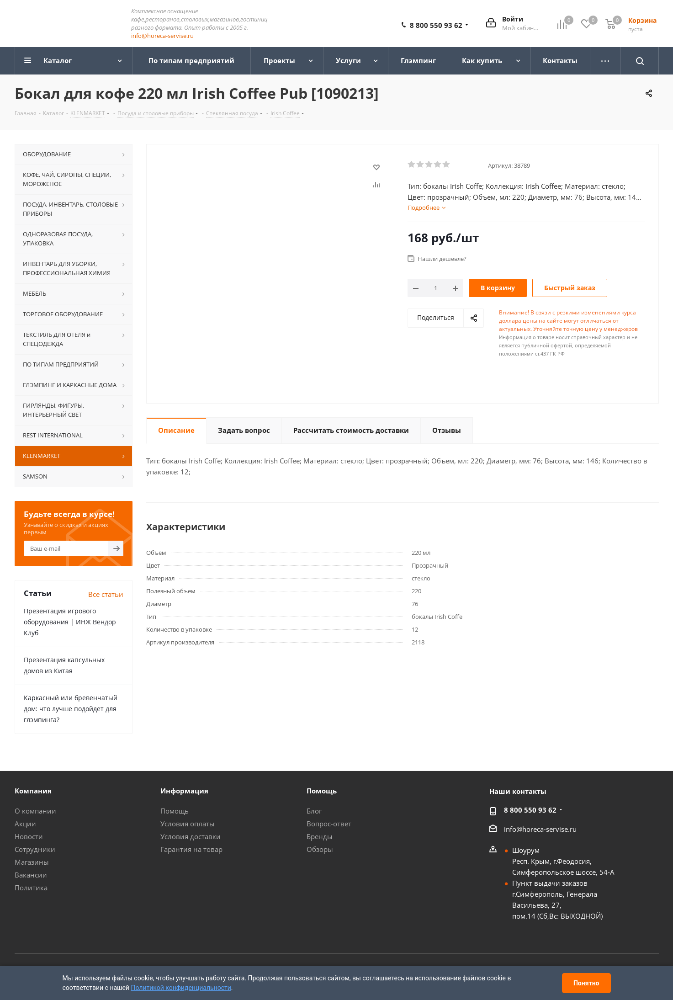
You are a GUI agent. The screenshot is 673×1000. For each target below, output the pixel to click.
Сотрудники (35, 849)
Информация (184, 791)
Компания (33, 791)
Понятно (586, 983)
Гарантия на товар (191, 849)
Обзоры (320, 849)
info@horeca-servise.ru (162, 36)
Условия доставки (190, 836)
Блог (314, 811)
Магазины (32, 862)
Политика (31, 888)
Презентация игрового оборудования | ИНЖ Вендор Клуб (70, 622)
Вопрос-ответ (329, 824)
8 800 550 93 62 (436, 25)
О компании (35, 811)
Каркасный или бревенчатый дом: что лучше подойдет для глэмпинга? (70, 709)
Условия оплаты (187, 824)
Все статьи (105, 594)
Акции (25, 824)
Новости (29, 836)
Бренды (320, 836)
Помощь (174, 811)
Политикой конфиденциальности (181, 987)
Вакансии (31, 875)
